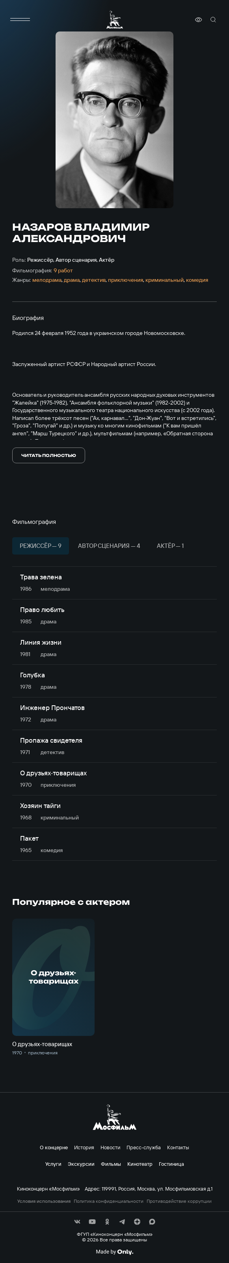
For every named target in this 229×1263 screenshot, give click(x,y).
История (84, 1147)
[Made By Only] (114, 1252)
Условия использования (44, 1201)
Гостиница (171, 1164)
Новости (110, 1147)
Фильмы (111, 1164)
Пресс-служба (144, 1147)
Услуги (53, 1164)
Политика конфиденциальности (108, 1201)
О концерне (54, 1147)
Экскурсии (81, 1164)
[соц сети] (77, 1221)
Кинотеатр (140, 1164)
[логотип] (114, 19)
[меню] (20, 20)
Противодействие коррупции (179, 1201)
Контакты (178, 1147)
